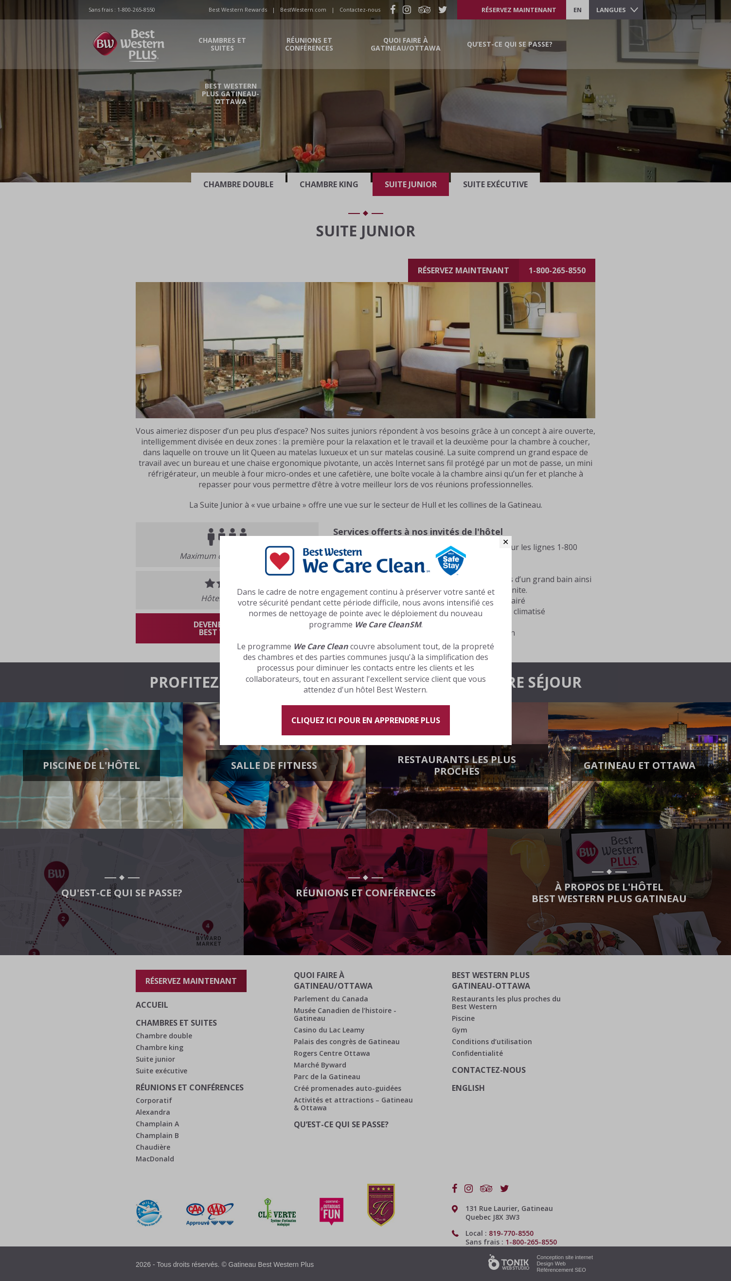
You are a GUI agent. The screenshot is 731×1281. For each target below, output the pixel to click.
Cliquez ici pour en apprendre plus (365, 720)
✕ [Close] (505, 542)
